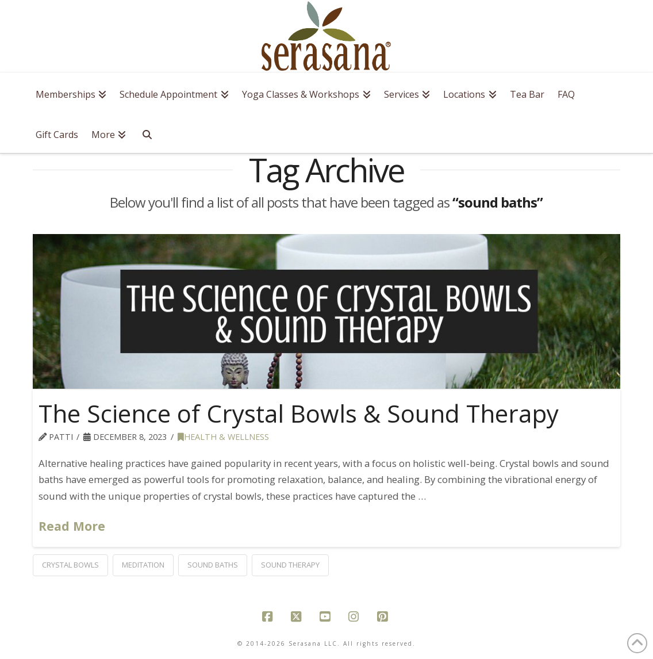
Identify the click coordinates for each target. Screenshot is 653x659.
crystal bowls (70, 565)
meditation (143, 565)
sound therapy (290, 565)
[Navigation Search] (150, 133)
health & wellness (223, 436)
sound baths (212, 565)
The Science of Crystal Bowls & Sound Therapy (299, 413)
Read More (72, 526)
